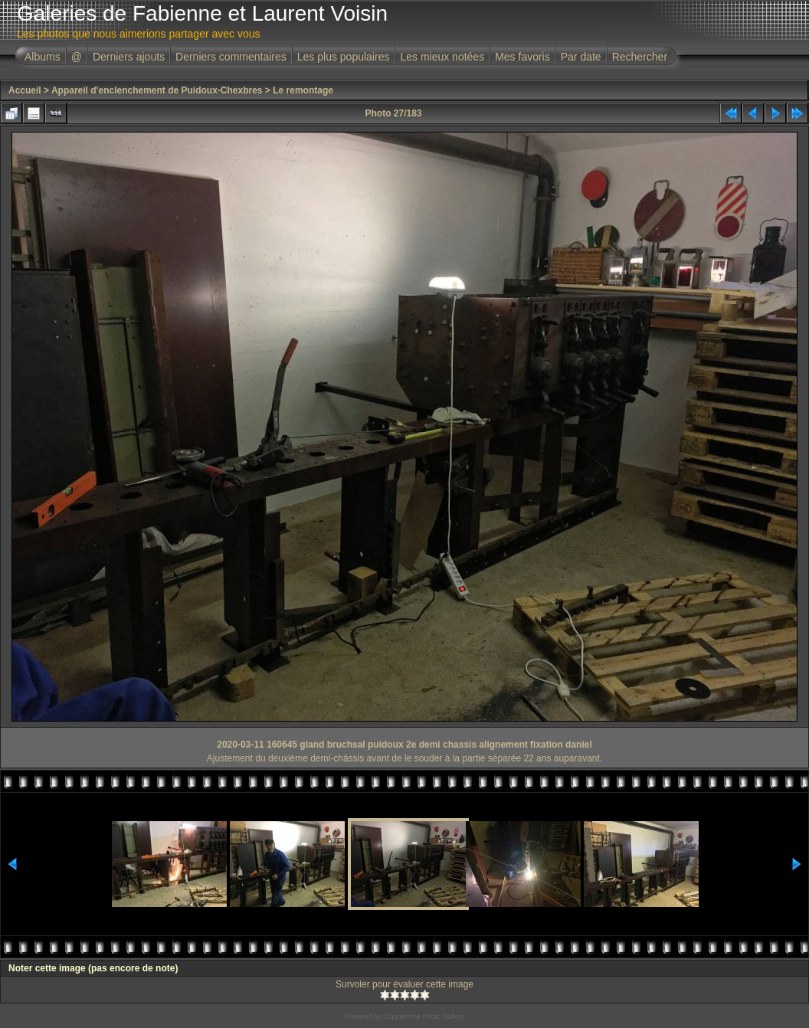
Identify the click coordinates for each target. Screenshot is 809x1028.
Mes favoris (522, 57)
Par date (581, 57)
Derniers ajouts (129, 57)
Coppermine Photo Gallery (423, 1016)
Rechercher (639, 57)
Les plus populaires (343, 57)
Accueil (24, 90)
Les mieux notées (442, 57)
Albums (43, 57)
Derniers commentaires (231, 57)
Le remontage (303, 90)
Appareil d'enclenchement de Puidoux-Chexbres (157, 90)
